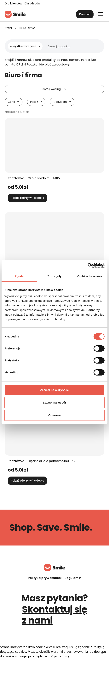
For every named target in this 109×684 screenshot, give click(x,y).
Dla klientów (13, 3)
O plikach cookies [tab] (89, 276)
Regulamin (73, 578)
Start (8, 28)
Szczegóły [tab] (54, 276)
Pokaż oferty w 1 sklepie (27, 198)
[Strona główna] (15, 14)
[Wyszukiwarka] (59, 46)
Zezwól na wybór (54, 402)
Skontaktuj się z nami (54, 615)
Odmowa (54, 415)
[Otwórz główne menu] (100, 14)
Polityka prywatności (44, 578)
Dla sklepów (32, 3)
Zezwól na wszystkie (54, 390)
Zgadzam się (60, 656)
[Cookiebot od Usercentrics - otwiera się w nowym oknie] (88, 265)
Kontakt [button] (84, 14)
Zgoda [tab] (19, 276)
